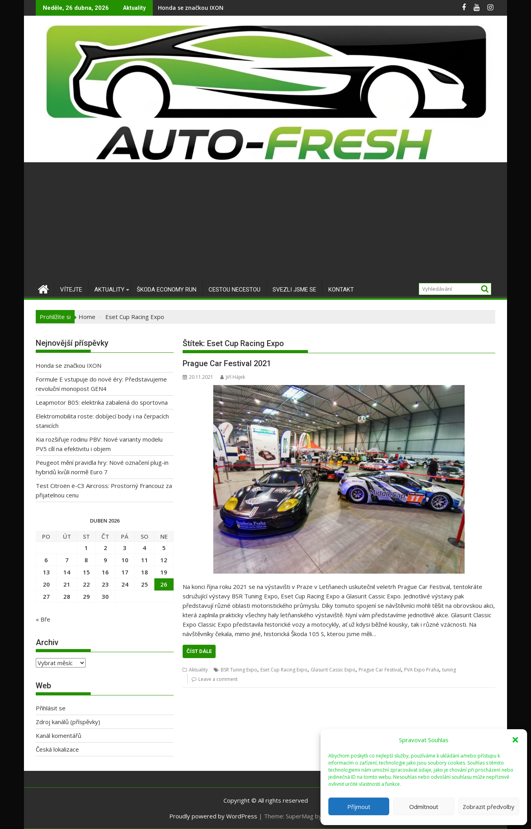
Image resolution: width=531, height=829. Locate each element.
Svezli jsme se (294, 289)
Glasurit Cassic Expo (333, 669)
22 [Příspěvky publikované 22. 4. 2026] (86, 584)
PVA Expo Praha (421, 669)
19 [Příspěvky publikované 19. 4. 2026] (163, 572)
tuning (449, 669)
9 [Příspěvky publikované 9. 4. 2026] (105, 560)
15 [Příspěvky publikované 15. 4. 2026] (86, 572)
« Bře (43, 619)
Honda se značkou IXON (190, 7)
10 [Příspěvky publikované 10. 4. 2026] (124, 560)
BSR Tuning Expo (239, 669)
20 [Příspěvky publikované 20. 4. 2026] (46, 584)
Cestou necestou (234, 289)
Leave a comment (218, 679)
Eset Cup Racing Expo (284, 669)
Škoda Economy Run (166, 289)
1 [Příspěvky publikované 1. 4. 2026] (86, 548)
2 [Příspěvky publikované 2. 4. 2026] (105, 548)
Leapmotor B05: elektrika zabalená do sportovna (102, 402)
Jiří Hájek (232, 377)
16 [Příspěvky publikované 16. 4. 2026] (105, 572)
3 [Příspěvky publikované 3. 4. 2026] (124, 548)
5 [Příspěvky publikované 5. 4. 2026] (164, 548)
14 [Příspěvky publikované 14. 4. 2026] (66, 572)
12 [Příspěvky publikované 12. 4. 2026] (163, 560)
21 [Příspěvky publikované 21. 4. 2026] (66, 584)
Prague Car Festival (380, 669)
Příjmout (358, 807)
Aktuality (109, 289)
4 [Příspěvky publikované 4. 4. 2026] (144, 548)
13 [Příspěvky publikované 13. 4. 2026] (46, 572)
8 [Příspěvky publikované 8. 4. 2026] (86, 560)
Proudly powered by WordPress (213, 816)
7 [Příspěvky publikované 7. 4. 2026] (67, 560)
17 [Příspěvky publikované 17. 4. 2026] (124, 572)
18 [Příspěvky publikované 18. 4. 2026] (144, 572)
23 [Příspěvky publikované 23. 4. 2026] (105, 584)
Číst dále (199, 651)
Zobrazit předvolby (489, 807)
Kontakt (341, 289)
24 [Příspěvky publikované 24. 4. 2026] (124, 584)
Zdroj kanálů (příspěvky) (68, 722)
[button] (515, 740)
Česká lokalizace (57, 749)
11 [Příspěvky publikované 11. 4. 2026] (144, 560)
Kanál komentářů (58, 735)
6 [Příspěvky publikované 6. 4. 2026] (46, 560)
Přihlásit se (51, 708)
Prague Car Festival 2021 (227, 363)
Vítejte (71, 289)
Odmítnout (423, 807)
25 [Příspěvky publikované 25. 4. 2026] (144, 584)
